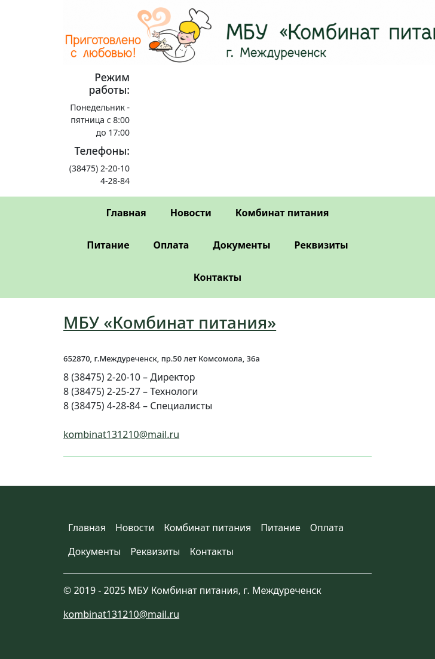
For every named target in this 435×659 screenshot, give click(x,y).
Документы (241, 245)
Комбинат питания (282, 212)
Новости (191, 212)
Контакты (217, 277)
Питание (108, 245)
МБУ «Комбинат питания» (169, 322)
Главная (126, 212)
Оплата (171, 245)
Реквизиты (321, 245)
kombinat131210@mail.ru (121, 434)
